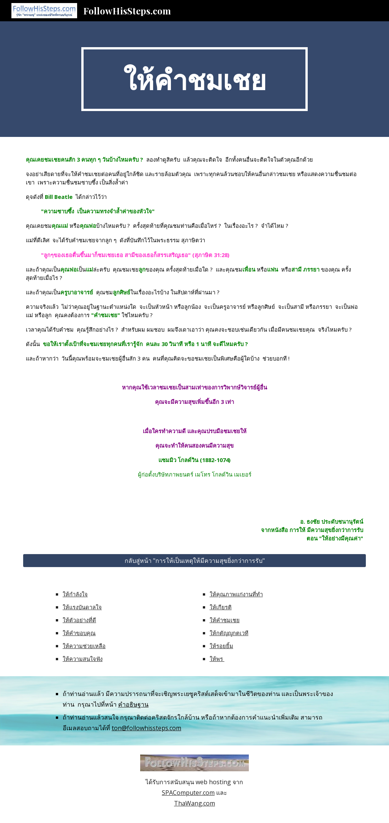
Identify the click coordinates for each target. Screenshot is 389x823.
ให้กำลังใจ (75, 594)
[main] (194, 79)
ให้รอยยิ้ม (221, 646)
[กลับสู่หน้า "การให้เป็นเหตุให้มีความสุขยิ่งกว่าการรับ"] (194, 560)
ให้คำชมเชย (225, 620)
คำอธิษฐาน (133, 704)
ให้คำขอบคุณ (79, 633)
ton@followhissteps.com (146, 728)
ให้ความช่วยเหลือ (84, 646)
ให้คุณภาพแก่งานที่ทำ (236, 594)
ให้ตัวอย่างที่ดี (79, 620)
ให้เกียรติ (221, 607)
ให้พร (217, 659)
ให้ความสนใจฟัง (83, 659)
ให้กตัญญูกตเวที (229, 633)
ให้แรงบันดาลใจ (82, 607)
